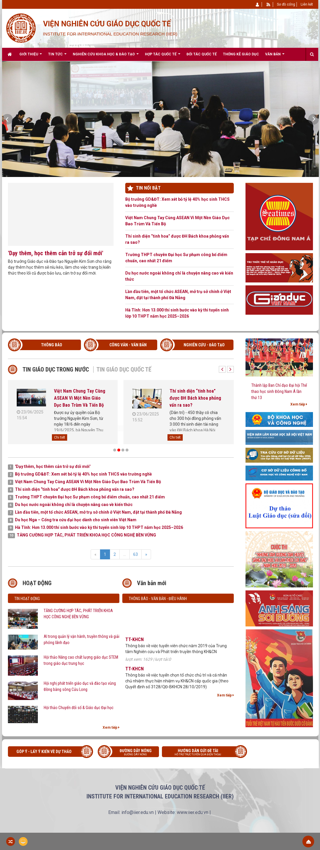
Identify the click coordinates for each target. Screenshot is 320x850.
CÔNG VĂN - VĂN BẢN (128, 345)
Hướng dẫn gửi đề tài (202, 752)
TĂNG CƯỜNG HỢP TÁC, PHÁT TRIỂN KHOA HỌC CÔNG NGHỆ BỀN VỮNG (78, 613)
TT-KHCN (134, 643)
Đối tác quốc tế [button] (202, 54)
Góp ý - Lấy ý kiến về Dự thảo (44, 751)
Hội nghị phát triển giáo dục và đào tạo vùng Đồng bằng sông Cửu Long (80, 686)
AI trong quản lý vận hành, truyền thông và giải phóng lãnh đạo (81, 639)
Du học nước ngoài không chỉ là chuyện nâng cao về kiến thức (179, 276)
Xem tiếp (111, 727)
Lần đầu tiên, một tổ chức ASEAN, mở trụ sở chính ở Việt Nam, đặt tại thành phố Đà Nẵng (178, 294)
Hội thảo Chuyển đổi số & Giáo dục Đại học (79, 707)
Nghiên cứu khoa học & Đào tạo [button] (106, 56)
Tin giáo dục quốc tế (123, 369)
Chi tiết (59, 437)
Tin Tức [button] (57, 56)
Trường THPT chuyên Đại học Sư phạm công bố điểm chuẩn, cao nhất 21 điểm (176, 257)
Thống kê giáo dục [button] (241, 54)
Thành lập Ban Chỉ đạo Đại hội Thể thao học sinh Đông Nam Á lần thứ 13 (279, 391)
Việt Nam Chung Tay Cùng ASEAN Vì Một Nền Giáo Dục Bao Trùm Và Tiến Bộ (177, 220)
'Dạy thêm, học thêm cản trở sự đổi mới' (55, 253)
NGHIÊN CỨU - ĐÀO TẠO (204, 345)
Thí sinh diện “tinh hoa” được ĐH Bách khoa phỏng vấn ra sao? (177, 239)
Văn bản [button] (275, 56)
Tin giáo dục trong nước (56, 369)
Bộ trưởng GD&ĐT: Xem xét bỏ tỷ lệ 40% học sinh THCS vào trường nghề (177, 202)
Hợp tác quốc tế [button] (162, 56)
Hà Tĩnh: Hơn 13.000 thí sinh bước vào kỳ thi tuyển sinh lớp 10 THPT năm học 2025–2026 (177, 313)
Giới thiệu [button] (30, 56)
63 (135, 554)
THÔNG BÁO (51, 345)
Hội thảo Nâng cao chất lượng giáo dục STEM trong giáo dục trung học (81, 660)
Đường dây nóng (131, 752)
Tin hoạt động (27, 598)
